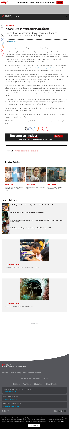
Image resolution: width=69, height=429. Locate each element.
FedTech (27, 384)
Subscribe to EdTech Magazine (12, 403)
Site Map (38, 372)
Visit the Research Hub (10, 391)
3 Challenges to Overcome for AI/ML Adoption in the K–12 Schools (31, 205)
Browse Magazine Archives (11, 406)
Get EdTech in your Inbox (10, 396)
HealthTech (51, 384)
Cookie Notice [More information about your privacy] (60, 421)
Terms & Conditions (28, 372)
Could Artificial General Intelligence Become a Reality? (27, 212)
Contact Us (12, 372)
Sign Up (59, 2)
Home (2, 22)
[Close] (66, 418)
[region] (34, 422)
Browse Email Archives (10, 399)
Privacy (19, 372)
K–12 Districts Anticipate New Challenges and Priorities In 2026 (30, 228)
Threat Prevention (22, 151)
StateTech (38, 384)
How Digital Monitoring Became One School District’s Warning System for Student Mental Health (36, 221)
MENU (17, 16)
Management (7, 22)
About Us (5, 372)
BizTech (16, 384)
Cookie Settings (34, 425)
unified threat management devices (45, 68)
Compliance (34, 151)
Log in (65, 16)
